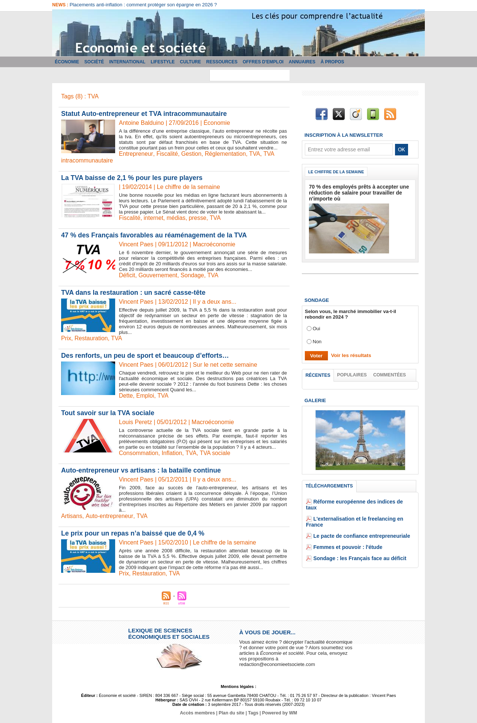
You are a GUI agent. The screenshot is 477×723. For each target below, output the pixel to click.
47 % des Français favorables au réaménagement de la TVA (155, 235)
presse (199, 218)
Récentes (318, 374)
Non (317, 340)
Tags (253, 713)
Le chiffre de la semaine (337, 172)
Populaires (352, 373)
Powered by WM (279, 713)
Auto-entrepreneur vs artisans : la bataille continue (142, 470)
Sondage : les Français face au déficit (356, 546)
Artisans (72, 516)
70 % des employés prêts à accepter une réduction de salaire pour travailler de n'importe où (355, 192)
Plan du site (231, 713)
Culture (190, 61)
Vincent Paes (136, 244)
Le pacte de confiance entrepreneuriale (358, 524)
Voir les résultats (350, 354)
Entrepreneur (136, 154)
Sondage (193, 275)
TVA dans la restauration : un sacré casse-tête (134, 292)
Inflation (172, 453)
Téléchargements (329, 485)
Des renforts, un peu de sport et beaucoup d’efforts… (146, 355)
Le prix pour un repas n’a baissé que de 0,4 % (133, 533)
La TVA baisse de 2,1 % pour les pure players (133, 177)
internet (154, 218)
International (127, 61)
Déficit (127, 275)
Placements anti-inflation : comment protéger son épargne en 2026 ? (143, 4)
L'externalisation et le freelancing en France (363, 512)
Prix (66, 338)
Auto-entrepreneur (110, 516)
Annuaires (302, 61)
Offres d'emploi (263, 61)
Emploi (145, 395)
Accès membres (198, 713)
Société (94, 61)
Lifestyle (163, 61)
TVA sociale (216, 453)
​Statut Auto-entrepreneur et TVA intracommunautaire (145, 113)
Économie (67, 61)
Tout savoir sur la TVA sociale (108, 413)
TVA (256, 154)
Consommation (139, 453)
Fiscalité (168, 154)
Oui (316, 327)
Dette (126, 395)
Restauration (91, 338)
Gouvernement (158, 275)
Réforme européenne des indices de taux (360, 501)
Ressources (221, 61)
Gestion (192, 154)
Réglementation (226, 154)
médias (177, 218)
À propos (332, 61)
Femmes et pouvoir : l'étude (345, 535)
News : (61, 4)
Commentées (390, 373)
